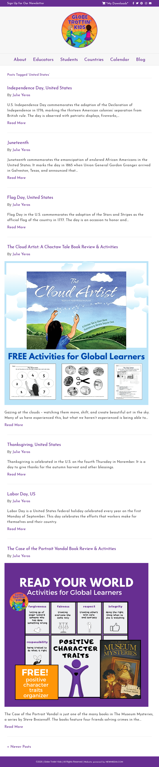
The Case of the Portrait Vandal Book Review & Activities (61, 548)
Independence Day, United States (39, 88)
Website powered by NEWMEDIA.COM (103, 761)
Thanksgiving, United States (34, 444)
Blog (140, 59)
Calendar (119, 59)
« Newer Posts (19, 746)
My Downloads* (117, 3)
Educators (43, 59)
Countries (94, 59)
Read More (16, 122)
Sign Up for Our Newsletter (25, 3)
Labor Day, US (21, 494)
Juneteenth (18, 142)
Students (69, 59)
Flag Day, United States (30, 197)
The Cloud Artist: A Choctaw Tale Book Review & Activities (62, 247)
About (20, 59)
